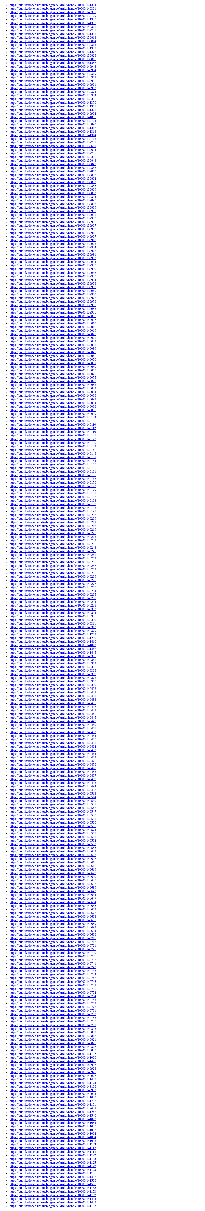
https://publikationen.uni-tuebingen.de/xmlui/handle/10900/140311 (53, 623)
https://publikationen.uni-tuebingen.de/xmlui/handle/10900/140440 (53, 714)
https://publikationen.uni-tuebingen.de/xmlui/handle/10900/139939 (53, 269)
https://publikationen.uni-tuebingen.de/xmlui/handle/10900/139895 (53, 200)
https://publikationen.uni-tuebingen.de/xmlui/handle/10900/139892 (53, 193)
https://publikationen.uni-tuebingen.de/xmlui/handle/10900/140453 (53, 732)
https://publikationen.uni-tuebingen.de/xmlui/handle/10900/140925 (53, 1072)
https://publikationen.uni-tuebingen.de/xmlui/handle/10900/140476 (53, 764)
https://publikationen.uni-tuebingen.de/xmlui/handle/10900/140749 (53, 985)
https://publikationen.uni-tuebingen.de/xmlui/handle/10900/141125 (53, 1162)
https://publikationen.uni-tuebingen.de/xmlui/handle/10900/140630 (53, 876)
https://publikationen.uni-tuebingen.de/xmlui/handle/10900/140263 (53, 569)
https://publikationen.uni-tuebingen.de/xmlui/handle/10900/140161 (53, 471)
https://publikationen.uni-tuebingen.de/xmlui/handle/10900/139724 (53, 120)
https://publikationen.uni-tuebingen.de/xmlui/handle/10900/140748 (53, 981)
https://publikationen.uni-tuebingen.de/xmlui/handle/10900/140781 (53, 1010)
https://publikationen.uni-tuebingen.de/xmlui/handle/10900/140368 (53, 670)
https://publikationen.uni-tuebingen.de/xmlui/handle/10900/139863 (53, 175)
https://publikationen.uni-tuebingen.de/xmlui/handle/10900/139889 (53, 189)
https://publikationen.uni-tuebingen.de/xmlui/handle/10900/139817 (53, 59)
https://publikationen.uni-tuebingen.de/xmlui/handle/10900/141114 (53, 1151)
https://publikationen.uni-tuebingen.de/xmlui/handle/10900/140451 (53, 728)
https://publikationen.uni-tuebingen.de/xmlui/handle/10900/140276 (53, 580)
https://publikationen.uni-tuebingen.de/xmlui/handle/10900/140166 (53, 479)
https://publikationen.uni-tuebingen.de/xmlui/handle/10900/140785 (53, 1021)
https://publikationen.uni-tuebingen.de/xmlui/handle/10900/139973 (53, 298)
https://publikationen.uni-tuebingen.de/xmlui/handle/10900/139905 (53, 218)
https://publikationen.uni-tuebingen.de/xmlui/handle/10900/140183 (53, 497)
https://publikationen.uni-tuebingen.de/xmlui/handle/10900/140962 (53, 88)
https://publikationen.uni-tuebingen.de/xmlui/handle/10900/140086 (53, 395)
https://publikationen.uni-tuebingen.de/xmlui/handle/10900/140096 (53, 406)
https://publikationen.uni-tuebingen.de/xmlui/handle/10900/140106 (53, 421)
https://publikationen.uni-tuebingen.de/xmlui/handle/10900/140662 (53, 909)
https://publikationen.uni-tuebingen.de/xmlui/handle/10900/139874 (53, 91)
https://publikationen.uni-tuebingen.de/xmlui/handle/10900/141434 (53, 1198)
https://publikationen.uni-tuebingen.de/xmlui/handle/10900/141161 (53, 1104)
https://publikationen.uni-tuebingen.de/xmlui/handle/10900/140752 (53, 992)
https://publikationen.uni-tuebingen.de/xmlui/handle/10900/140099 (53, 413)
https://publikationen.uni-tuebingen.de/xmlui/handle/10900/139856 (53, 167)
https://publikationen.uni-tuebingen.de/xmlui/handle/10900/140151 (53, 457)
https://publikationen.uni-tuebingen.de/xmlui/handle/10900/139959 (53, 287)
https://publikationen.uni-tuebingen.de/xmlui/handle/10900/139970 (53, 294)
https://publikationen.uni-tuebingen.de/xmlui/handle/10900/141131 (53, 1173)
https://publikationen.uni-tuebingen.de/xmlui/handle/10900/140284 (53, 591)
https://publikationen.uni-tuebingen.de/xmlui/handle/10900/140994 (53, 1093)
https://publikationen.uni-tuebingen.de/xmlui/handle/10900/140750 (53, 989)
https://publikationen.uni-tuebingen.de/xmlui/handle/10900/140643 (53, 891)
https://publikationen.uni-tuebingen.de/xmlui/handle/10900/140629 (53, 873)
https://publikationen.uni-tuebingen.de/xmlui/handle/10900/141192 (53, 1054)
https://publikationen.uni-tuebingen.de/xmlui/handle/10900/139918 (53, 240)
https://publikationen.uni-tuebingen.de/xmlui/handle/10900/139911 (53, 233)
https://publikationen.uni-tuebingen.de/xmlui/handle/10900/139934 (53, 261)
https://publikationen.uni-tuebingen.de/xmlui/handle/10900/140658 (53, 905)
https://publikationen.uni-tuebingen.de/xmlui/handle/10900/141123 (53, 1159)
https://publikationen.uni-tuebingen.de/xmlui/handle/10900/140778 (53, 1007)
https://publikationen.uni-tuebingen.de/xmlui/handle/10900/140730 (53, 952)
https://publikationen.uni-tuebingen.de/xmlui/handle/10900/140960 (53, 81)
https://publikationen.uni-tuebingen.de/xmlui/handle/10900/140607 (53, 858)
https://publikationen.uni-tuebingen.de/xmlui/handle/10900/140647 (53, 898)
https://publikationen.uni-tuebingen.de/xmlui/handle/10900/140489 (53, 779)
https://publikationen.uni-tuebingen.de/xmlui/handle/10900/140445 (53, 717)
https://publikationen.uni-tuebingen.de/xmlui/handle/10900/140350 (53, 157)
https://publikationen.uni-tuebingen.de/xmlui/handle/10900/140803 (53, 1028)
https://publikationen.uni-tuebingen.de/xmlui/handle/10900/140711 (53, 938)
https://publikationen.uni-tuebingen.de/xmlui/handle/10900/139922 (53, 243)
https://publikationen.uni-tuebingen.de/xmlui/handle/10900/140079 (53, 381)
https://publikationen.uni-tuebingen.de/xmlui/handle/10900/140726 (53, 949)
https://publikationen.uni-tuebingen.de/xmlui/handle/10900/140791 (53, 1025)
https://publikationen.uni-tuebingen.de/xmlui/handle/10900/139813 (53, 37)
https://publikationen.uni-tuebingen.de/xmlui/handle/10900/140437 (53, 706)
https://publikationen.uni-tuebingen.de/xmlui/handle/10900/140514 (53, 797)
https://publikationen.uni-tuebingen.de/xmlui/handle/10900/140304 (53, 612)
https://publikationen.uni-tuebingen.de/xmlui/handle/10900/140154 (53, 460)
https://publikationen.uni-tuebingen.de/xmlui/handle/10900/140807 (53, 1032)
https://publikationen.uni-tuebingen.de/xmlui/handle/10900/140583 (53, 844)
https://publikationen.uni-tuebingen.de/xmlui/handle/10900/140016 (53, 327)
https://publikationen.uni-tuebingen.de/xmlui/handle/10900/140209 (53, 518)
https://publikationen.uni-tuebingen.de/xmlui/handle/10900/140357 (53, 656)
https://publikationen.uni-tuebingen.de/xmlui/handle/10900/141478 (53, 1061)
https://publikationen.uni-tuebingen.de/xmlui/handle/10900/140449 (53, 721)
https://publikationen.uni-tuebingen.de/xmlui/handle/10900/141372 (53, 52)
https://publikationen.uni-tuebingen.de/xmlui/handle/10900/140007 (53, 319)
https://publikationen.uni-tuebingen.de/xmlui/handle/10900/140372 (53, 677)
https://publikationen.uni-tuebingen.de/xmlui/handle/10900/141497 (53, 1177)
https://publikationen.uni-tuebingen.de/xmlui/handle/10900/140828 (53, 1050)
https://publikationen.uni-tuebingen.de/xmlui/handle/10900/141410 (53, 641)
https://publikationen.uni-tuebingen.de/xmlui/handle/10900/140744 (53, 974)
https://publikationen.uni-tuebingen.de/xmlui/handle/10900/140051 (53, 363)
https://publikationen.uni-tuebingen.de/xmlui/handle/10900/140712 (53, 942)
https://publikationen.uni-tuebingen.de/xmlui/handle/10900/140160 (53, 468)
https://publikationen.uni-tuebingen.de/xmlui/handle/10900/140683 (53, 916)
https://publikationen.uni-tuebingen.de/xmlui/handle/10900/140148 (53, 453)
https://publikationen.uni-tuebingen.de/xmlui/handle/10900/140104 (53, 417)
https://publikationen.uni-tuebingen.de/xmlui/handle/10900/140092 (53, 399)
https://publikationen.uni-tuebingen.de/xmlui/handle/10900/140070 (53, 374)
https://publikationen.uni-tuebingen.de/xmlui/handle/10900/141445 (53, 652)
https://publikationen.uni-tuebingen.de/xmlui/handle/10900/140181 (53, 493)
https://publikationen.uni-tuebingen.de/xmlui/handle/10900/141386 (53, 63)
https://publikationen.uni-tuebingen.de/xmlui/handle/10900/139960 (53, 290)
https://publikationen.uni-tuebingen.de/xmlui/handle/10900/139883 (53, 182)
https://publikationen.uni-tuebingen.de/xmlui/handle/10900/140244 (53, 547)
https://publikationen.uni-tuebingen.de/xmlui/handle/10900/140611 (53, 862)
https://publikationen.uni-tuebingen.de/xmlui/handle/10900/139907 (53, 225)
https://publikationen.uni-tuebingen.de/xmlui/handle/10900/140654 (53, 902)
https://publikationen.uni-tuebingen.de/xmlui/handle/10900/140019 (53, 330)
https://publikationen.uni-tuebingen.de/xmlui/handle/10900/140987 (53, 236)
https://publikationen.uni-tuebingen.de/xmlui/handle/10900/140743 (53, 970)
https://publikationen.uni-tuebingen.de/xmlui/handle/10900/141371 (53, 106)
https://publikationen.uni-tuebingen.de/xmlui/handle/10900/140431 (53, 696)
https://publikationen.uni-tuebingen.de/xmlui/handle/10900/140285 (53, 594)
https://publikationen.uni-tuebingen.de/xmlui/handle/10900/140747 (53, 978)
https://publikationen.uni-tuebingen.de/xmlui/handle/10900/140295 (53, 605)
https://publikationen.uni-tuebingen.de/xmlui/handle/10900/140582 (53, 840)
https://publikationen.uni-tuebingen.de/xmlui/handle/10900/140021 (53, 337)
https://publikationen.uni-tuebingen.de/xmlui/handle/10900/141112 (53, 1148)
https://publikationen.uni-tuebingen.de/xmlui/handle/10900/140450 (53, 724)
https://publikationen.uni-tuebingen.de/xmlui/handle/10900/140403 (53, 688)
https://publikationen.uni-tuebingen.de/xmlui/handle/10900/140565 (53, 826)
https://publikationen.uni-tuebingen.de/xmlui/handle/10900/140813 (53, 1036)
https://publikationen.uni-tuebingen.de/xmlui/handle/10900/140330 (53, 12)
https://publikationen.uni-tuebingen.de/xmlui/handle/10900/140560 (53, 822)
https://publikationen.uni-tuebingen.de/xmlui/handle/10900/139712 (53, 138)
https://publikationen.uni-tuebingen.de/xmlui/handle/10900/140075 (53, 377)
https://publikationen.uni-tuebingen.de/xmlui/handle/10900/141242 (53, 1112)
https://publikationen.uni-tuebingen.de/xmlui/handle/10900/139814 (53, 41)
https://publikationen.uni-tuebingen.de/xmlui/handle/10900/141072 (53, 1119)
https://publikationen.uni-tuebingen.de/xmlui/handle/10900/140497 (53, 790)
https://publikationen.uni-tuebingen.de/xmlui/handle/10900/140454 (53, 735)
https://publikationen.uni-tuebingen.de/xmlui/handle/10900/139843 (53, 160)
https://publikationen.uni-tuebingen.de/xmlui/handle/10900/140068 (53, 370)
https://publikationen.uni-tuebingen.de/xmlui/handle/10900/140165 (53, 475)
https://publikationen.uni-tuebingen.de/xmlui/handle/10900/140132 (53, 446)
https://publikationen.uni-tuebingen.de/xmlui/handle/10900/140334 (53, 95)
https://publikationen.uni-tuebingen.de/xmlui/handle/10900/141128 (53, 1169)
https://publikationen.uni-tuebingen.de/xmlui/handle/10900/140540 (53, 800)
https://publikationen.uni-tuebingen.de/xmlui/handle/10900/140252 (53, 558)
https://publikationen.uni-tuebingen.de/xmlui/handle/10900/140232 (53, 540)
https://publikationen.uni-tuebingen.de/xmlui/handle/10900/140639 (53, 887)
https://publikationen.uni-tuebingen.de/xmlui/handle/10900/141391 (53, 34)
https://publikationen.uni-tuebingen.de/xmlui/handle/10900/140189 (53, 504)
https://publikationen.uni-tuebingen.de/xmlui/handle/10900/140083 (53, 388)
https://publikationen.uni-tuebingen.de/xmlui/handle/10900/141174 (53, 1083)
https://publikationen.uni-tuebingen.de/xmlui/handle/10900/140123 (53, 439)
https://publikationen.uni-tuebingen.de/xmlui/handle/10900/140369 (53, 674)
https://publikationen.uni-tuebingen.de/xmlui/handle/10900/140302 (53, 609)
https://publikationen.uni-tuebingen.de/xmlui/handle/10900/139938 (53, 265)
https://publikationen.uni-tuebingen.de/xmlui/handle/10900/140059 (53, 366)
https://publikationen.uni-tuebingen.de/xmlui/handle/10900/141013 (53, 645)
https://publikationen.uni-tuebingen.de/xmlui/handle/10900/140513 (53, 793)
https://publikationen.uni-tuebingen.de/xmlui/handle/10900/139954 (53, 280)
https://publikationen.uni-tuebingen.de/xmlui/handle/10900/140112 (53, 428)
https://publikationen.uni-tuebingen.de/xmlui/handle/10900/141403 (53, 1202)
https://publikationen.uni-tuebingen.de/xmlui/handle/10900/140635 (53, 880)
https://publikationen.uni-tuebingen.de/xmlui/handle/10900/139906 (53, 222)
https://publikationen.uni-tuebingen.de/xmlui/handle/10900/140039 (53, 348)
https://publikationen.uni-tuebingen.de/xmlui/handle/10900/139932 (53, 258)
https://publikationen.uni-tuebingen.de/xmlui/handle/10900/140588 (53, 847)
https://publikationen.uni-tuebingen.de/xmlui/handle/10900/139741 (53, 30)
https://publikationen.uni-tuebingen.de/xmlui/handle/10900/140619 (53, 869)
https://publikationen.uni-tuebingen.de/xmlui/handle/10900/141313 (53, 131)
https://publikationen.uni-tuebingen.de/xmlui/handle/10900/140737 (53, 960)
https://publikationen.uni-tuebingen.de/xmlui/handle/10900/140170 (53, 482)
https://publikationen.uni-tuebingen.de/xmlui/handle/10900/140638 (53, 884)
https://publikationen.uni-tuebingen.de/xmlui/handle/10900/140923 (53, 1068)
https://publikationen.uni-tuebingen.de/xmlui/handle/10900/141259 (53, 638)
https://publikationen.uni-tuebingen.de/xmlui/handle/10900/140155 (53, 464)
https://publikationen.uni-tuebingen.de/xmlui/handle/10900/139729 (53, 15)
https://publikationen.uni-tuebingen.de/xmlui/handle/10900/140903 (53, 1065)
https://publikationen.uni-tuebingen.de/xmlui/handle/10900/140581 (53, 837)
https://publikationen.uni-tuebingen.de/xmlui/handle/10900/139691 (53, 146)
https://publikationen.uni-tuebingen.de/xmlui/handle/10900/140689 (53, 923)
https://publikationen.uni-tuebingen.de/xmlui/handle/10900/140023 (53, 341)
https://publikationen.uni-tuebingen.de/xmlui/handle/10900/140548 (53, 815)
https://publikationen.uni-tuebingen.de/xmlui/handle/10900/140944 (53, 66)
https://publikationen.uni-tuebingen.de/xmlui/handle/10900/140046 (53, 356)
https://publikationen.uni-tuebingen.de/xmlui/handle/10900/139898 (53, 204)
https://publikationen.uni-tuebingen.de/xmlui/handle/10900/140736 (53, 956)
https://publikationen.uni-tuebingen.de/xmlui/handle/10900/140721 (53, 945)
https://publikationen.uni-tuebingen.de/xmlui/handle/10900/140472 (53, 757)
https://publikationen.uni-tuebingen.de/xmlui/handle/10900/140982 (53, 113)
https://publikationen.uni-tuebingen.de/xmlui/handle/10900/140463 (53, 750)
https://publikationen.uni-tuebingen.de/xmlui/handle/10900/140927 (53, 1075)
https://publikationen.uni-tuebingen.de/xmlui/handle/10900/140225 (53, 536)
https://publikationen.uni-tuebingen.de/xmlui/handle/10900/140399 (53, 685)
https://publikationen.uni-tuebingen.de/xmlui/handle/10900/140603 (53, 855)
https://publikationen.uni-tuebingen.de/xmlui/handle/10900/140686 (53, 920)
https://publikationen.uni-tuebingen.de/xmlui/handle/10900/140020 (53, 334)
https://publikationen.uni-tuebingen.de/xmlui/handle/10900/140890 (53, 124)
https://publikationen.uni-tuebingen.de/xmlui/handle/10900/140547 (53, 811)
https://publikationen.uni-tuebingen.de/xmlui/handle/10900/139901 (53, 214)
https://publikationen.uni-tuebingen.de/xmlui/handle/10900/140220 (53, 533)
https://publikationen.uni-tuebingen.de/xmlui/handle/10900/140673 (53, 913)
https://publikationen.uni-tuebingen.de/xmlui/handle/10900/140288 (53, 598)
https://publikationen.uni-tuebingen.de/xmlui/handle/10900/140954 (53, 70)
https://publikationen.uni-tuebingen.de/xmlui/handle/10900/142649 (53, 1108)
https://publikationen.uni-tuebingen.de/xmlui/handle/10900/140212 (53, 522)
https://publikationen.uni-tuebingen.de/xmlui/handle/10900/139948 (53, 276)
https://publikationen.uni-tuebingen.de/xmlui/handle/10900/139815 (53, 44)
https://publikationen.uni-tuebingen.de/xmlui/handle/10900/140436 (53, 703)
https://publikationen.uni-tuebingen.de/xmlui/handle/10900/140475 (53, 761)
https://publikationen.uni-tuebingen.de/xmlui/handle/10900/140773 (53, 1003)
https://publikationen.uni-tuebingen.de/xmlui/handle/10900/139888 (53, 185)
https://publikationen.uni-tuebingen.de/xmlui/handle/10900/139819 (53, 73)
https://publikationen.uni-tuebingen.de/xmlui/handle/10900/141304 (53, 5)
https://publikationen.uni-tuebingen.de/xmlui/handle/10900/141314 (53, 135)
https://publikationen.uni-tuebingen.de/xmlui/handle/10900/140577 (53, 833)
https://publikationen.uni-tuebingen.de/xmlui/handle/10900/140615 (53, 866)
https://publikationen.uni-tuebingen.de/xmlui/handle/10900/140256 (53, 562)
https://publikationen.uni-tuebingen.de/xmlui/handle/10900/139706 (53, 153)
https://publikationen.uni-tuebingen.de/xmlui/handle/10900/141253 (53, 634)
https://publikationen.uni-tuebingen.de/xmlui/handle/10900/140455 (53, 739)
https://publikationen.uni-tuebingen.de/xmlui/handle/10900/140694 (53, 931)
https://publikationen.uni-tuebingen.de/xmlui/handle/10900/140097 (53, 410)
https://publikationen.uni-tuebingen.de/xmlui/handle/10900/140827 (53, 1046)
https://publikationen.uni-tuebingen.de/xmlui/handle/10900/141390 (53, 23)
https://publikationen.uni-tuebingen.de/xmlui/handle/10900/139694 (53, 149)
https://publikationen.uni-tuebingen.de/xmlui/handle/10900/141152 (53, 1187)
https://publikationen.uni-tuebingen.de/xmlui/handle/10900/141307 (53, 48)
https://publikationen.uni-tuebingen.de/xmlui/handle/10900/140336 (53, 99)
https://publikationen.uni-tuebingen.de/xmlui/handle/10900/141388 (53, 19)
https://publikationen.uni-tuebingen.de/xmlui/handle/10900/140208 (53, 515)
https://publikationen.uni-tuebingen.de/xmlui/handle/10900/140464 (53, 753)
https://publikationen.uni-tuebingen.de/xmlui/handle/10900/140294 (53, 601)
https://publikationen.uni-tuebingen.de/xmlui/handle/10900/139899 (53, 207)
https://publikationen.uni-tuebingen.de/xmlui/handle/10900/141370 (53, 102)
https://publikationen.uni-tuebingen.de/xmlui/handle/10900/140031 (53, 345)
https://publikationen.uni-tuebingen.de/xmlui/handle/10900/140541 (53, 804)
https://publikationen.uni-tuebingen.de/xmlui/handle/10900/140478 (53, 768)
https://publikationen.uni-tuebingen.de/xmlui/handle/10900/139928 (53, 251)
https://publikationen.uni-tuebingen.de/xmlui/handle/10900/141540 (53, 1115)
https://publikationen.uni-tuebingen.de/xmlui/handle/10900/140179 (53, 489)
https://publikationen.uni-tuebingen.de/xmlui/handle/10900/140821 (53, 1039)
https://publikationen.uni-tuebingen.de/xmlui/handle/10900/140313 (53, 627)
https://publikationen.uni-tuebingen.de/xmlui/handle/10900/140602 (53, 851)
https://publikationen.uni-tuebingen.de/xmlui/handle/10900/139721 (53, 142)
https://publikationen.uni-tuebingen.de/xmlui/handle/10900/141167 (53, 1195)
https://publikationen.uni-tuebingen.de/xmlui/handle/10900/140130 (53, 442)
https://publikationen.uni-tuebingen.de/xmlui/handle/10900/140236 (53, 544)
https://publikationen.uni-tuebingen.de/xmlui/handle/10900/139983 (53, 308)
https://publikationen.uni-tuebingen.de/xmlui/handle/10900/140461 (53, 743)
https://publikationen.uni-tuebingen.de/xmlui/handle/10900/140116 (53, 431)
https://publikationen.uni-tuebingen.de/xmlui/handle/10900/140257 (53, 565)
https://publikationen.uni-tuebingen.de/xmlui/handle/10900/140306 (53, 616)
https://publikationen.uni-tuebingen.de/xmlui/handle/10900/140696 (53, 934)
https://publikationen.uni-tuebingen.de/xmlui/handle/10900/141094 (53, 1137)
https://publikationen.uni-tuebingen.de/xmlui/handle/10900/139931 (53, 254)
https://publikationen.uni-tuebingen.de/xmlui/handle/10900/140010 (53, 323)
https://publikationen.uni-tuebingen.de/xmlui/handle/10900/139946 (53, 272)
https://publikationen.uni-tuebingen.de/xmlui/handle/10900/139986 (53, 312)
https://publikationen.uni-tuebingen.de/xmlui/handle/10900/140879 (53, 630)
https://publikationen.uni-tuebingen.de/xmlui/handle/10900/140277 (53, 583)
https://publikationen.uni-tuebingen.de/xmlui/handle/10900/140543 (53, 808)
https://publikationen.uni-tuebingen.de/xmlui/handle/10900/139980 (53, 305)
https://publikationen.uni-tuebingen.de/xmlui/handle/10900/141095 (53, 1140)
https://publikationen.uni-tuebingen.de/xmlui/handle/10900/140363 (53, 663)
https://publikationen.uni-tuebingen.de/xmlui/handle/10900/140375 (53, 681)
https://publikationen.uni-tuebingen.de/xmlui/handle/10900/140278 (53, 587)
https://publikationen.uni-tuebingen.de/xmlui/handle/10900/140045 (53, 352)
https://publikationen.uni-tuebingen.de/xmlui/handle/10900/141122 (53, 1155)
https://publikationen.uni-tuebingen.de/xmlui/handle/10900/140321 (53, 26)
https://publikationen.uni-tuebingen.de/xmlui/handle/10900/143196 (53, 1086)
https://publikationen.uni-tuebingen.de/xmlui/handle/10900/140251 (53, 554)
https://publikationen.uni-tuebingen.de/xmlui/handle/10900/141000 (53, 1057)
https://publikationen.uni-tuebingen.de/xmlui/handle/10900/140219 (53, 529)
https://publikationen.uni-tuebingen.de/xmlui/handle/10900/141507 (53, 1184)
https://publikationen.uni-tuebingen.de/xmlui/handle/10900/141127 (53, 1166)
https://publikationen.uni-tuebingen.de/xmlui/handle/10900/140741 (53, 963)
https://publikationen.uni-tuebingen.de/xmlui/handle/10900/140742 (53, 967)
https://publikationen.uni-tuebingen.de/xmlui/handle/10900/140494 (53, 786)
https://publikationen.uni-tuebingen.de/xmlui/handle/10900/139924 (53, 247)
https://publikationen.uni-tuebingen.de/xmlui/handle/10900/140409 (53, 692)
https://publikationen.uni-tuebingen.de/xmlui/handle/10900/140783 (53, 1017)
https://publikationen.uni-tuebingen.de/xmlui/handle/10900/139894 (53, 196)
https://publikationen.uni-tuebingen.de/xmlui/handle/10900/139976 (53, 301)
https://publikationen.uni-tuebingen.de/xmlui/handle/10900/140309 (53, 620)
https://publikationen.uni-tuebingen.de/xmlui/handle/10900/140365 (53, 667)
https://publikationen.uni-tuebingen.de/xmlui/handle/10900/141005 (53, 117)
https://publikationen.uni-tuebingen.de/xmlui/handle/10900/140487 (53, 775)
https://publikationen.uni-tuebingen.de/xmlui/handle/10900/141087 (53, 1130)
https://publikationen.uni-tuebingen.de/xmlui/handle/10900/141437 (53, 1079)
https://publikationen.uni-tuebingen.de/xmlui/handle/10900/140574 (53, 829)
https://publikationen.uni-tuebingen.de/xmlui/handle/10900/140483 (53, 772)
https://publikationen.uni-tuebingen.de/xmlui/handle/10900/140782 (53, 1014)
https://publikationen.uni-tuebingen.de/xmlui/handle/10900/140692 (53, 927)
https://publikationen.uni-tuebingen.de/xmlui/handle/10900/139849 (53, 164)
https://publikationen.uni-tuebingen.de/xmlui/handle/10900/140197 (53, 511)
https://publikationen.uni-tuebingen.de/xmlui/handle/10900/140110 (53, 424)
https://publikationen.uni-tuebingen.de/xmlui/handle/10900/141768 (53, 1101)
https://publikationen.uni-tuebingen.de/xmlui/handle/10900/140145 (53, 450)
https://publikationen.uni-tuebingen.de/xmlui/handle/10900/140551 (53, 819)
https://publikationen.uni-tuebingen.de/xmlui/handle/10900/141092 (53, 1133)
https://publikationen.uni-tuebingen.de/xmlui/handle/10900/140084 (53, 392)
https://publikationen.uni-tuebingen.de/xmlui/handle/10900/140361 (53, 659)
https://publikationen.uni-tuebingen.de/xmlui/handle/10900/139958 (53, 283)
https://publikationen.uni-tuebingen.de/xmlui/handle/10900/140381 (53, 8)
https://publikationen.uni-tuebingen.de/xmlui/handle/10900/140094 (53, 403)
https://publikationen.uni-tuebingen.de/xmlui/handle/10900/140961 (53, 84)
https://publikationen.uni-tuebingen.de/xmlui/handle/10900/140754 (53, 996)
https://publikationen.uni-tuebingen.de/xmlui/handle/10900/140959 (53, 77)
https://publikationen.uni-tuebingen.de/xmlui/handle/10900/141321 (53, 110)
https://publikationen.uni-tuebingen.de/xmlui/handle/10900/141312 (53, 128)
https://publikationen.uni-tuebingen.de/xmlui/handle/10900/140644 (53, 894)
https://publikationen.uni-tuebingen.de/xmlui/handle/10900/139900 (53, 211)
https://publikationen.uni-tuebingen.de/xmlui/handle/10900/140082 (53, 384)
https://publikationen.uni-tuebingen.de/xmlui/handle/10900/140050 (53, 359)
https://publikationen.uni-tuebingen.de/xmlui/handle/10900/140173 (53, 486)
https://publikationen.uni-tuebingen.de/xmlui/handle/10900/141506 (53, 1180)
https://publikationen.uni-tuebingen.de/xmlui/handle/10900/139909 (53, 229)
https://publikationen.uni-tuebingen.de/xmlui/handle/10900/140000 (53, 316)
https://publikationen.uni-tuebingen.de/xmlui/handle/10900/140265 (53, 573)
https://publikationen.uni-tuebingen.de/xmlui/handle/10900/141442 (53, 649)
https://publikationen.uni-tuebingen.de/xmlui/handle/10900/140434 (53, 699)
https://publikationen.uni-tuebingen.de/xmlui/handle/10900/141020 (53, 1097)
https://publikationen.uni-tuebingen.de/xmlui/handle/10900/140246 (53, 551)
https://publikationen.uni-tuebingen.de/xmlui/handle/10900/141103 (53, 1144)
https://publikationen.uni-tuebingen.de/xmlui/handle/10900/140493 (53, 782)
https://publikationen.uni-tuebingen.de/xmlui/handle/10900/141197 (53, 1206)
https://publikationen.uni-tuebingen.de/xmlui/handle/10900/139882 (53, 178)
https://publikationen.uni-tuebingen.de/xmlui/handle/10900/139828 (53, 55)
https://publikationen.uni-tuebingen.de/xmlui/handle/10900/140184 (53, 500)
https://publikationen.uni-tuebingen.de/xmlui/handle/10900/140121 (53, 435)
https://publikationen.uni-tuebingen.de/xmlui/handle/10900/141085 (53, 1126)
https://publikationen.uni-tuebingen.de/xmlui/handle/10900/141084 (53, 1122)
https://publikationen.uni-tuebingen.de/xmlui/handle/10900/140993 (53, 1090)
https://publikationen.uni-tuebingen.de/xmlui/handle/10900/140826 (53, 1043)
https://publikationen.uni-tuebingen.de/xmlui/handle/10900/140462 (53, 746)
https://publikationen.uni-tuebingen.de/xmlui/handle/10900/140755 (53, 999)
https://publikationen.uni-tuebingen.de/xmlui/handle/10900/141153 (53, 1191)
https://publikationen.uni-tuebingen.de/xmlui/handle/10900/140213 (53, 526)
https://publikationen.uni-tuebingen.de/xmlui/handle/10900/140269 (53, 576)
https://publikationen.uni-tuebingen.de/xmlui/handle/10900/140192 (53, 507)
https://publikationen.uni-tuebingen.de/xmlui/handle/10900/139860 (53, 171)
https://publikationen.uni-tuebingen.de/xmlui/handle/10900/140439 (53, 710)
